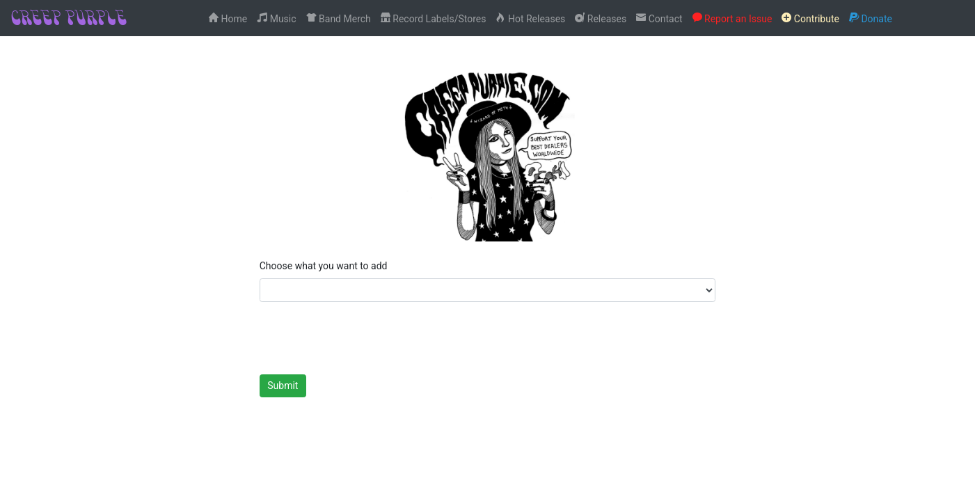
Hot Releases (530, 18)
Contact (659, 18)
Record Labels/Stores (433, 18)
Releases (600, 18)
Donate (870, 18)
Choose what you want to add (324, 265)
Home (228, 18)
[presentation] (365, 339)
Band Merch (338, 18)
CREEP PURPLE (68, 17)
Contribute (810, 18)
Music (276, 18)
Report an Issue (732, 18)
